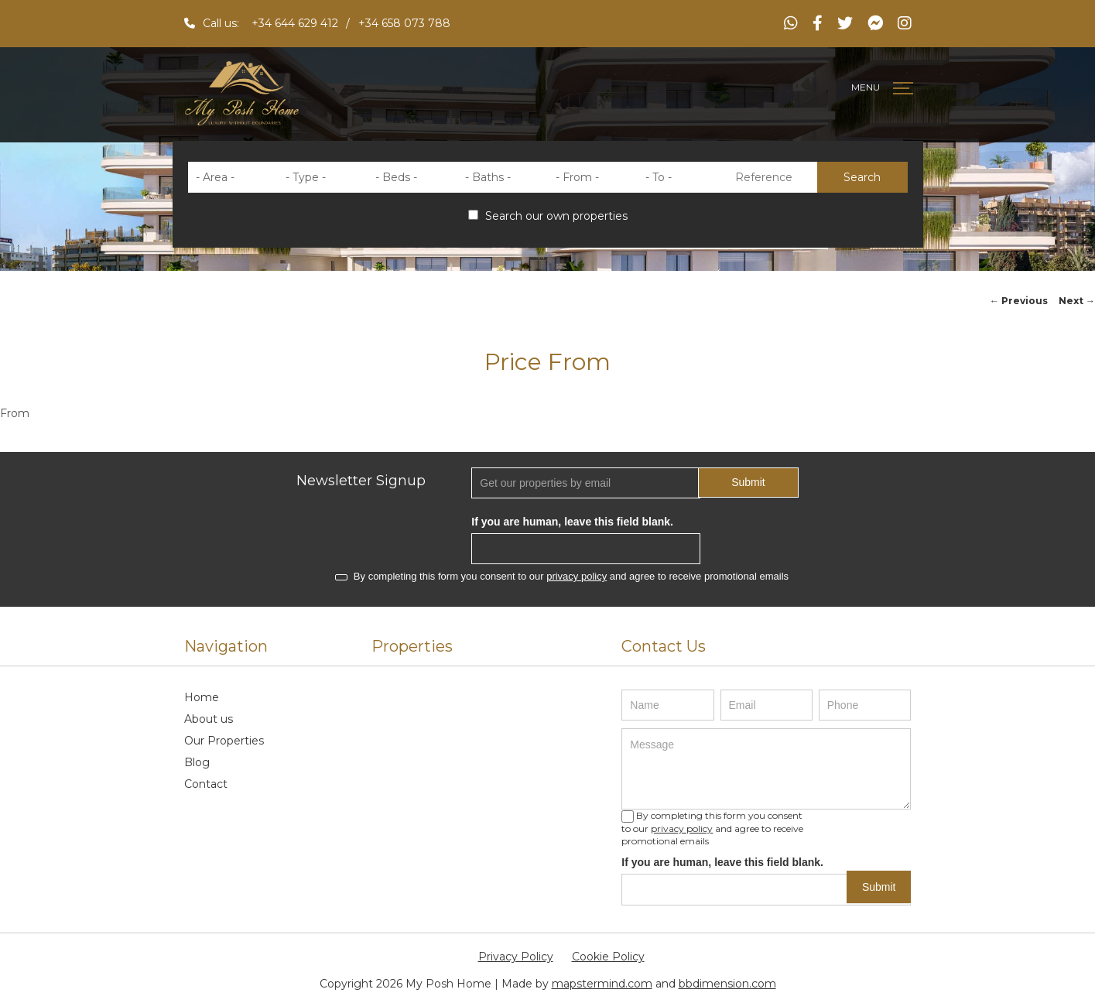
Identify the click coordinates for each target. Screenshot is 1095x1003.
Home (201, 697)
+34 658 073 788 (404, 23)
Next (1077, 300)
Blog (197, 762)
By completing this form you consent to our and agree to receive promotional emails (562, 576)
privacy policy (576, 576)
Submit (748, 482)
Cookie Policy (608, 957)
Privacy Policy (515, 957)
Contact (206, 784)
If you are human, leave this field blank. (572, 521)
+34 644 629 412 (295, 23)
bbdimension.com (727, 984)
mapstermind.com (602, 984)
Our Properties (224, 741)
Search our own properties (548, 216)
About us (208, 719)
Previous (1019, 300)
